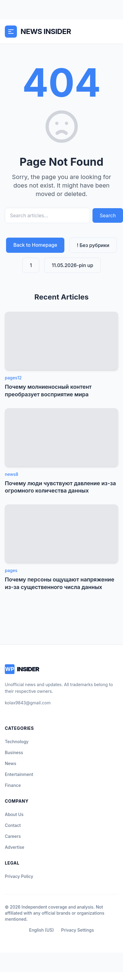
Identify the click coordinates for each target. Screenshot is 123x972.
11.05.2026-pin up (72, 265)
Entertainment (19, 774)
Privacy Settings (77, 930)
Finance (13, 785)
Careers (13, 836)
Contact (13, 825)
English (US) (41, 930)
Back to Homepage (35, 245)
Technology (16, 741)
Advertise (14, 847)
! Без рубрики (93, 245)
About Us (14, 814)
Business (14, 752)
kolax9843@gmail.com (27, 702)
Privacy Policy (19, 876)
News (10, 763)
